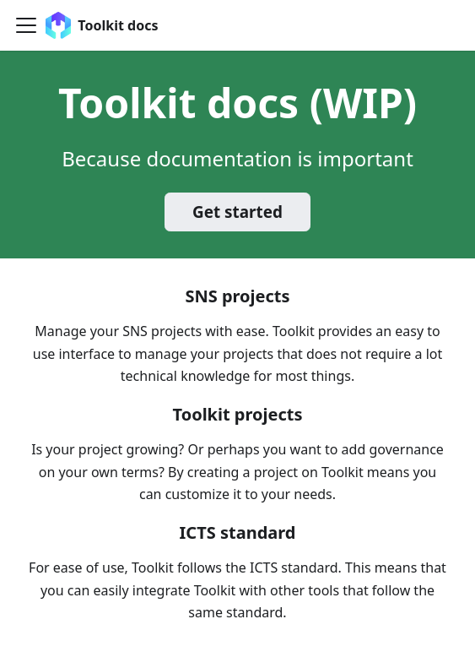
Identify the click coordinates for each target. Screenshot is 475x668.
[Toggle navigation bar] (26, 25)
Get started (237, 212)
